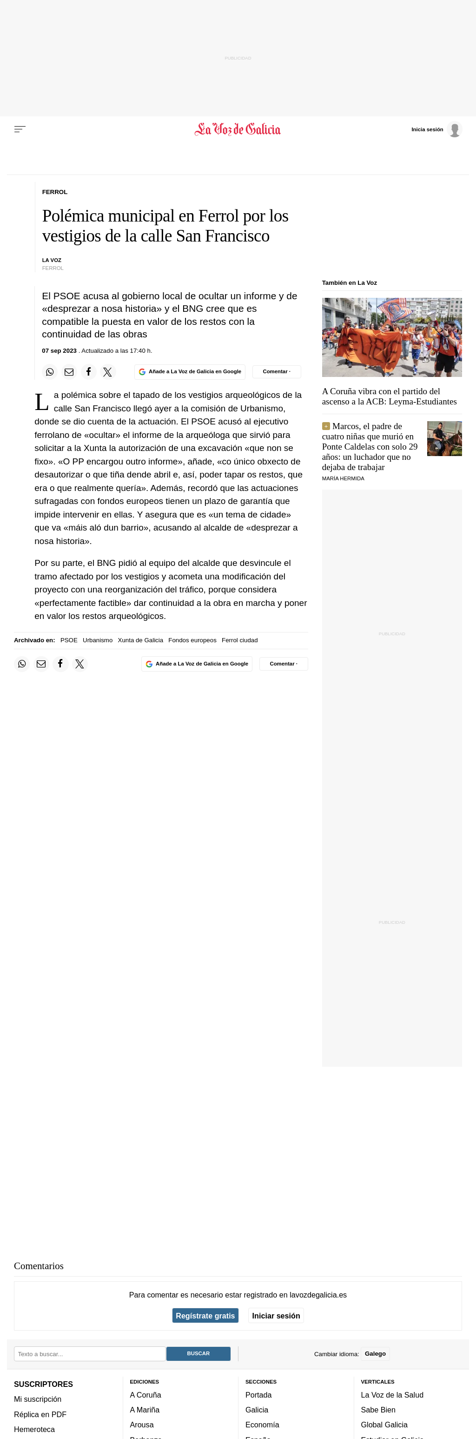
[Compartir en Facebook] (89, 372)
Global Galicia (384, 1425)
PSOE (69, 640)
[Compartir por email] (69, 372)
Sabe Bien (378, 1410)
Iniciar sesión (276, 1315)
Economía (262, 1425)
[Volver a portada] (237, 129)
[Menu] (20, 129)
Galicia (256, 1410)
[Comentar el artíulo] (276, 371)
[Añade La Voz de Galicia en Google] (189, 372)
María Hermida (343, 478)
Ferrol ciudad (240, 640)
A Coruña (145, 1395)
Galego (375, 1354)
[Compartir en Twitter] (108, 372)
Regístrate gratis (205, 1315)
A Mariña (145, 1410)
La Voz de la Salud (392, 1395)
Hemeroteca (34, 1429)
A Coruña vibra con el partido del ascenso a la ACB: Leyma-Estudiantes (389, 396)
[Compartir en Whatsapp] (50, 372)
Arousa (142, 1425)
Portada (258, 1395)
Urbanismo (97, 640)
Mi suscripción (37, 1399)
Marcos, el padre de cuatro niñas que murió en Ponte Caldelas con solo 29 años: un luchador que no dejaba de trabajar (370, 446)
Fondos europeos (192, 640)
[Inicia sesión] (437, 129)
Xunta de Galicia (141, 640)
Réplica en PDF (40, 1414)
